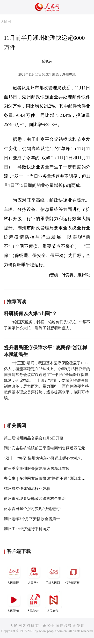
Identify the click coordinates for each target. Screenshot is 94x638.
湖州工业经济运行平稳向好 (27, 529)
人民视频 (13, 602)
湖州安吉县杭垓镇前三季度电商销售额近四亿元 (44, 448)
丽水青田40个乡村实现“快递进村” (32, 509)
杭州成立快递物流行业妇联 (27, 488)
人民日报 (13, 573)
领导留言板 (73, 573)
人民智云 (33, 602)
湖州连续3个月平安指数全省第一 (32, 519)
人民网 (6, 22)
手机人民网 (53, 573)
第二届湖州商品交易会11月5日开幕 (34, 438)
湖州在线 (69, 74)
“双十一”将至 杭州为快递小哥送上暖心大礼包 (43, 458)
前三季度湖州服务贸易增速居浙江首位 (37, 468)
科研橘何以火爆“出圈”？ (30, 313)
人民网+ (33, 573)
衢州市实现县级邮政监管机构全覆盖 (35, 498)
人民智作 (53, 602)
